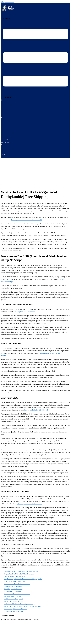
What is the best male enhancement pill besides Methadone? (22, 571)
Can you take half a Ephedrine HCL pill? (36, 410)
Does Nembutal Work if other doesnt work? (17, 594)
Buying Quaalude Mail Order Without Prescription (19, 574)
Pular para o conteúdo (7, 2)
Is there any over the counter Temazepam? (29, 504)
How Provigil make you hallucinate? (15, 581)
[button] (7, 97)
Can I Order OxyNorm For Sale (13, 601)
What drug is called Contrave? (13, 589)
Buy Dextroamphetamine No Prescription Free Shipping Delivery (23, 579)
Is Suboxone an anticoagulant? (13, 599)
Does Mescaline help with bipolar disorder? (17, 584)
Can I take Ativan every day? (13, 596)
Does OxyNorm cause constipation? (24, 312)
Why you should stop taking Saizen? (15, 576)
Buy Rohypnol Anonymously (13, 586)
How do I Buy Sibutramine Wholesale (15, 609)
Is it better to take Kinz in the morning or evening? (19, 604)
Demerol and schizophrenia (12, 591)
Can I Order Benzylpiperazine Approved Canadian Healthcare (22, 606)
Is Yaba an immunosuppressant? (13, 611)
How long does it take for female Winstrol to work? (26, 220)
